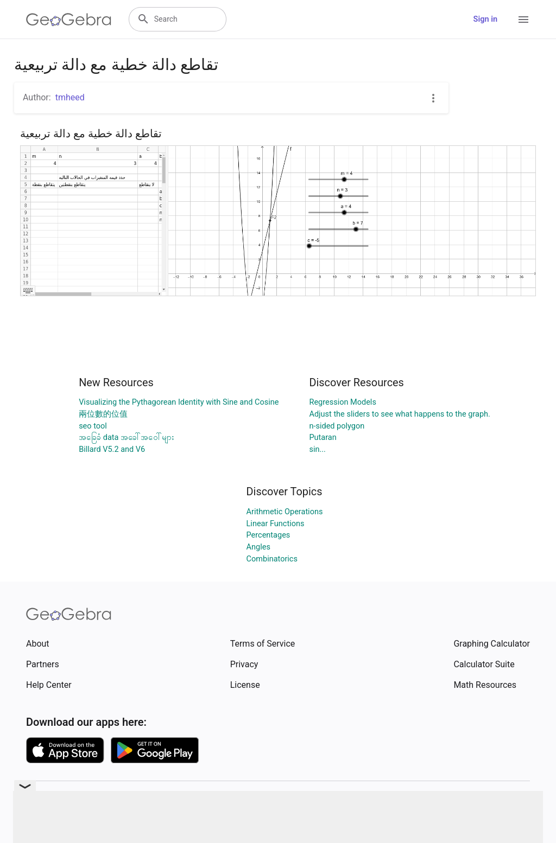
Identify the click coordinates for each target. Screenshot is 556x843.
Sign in (485, 19)
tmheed (70, 97)
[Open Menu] (523, 19)
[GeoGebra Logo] (68, 19)
